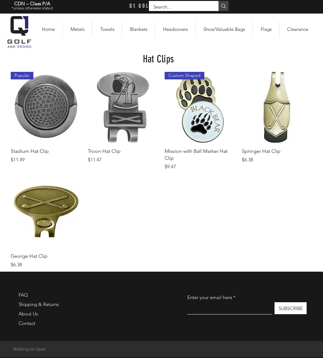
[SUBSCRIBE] (291, 308)
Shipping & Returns (39, 304)
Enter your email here (209, 297)
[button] (77, 29)
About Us (28, 314)
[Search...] (179, 7)
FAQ (23, 295)
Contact (27, 323)
